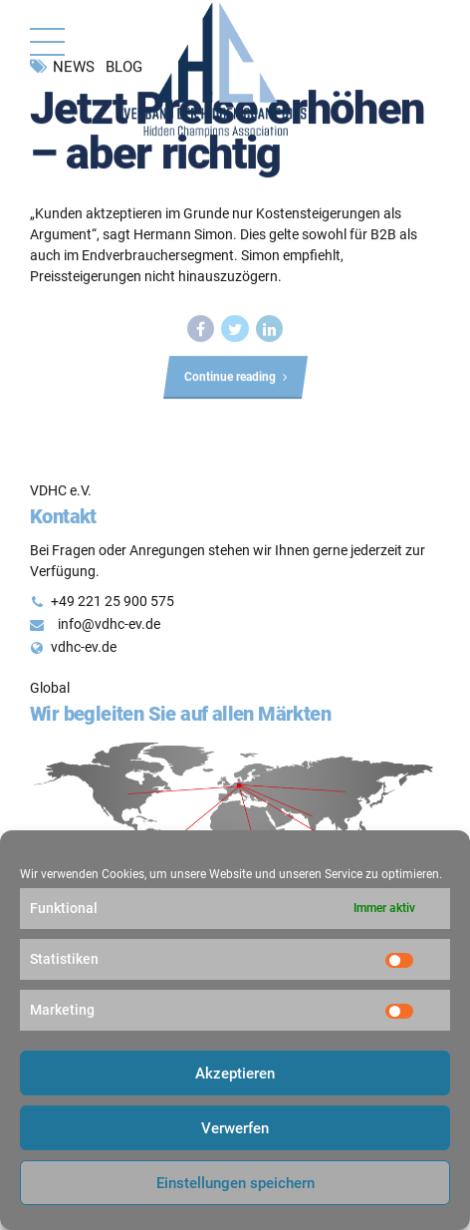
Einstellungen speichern (235, 1183)
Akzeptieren (235, 1073)
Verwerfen (235, 1128)
